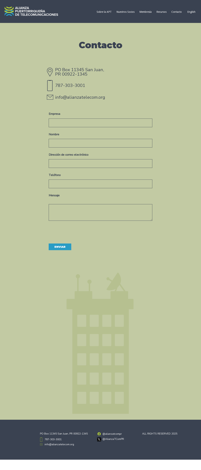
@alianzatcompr (112, 434)
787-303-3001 (70, 85)
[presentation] (77, 231)
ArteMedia (169, 438)
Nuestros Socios (125, 11)
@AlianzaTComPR (113, 439)
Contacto (176, 11)
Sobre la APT (104, 11)
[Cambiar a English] (191, 12)
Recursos (161, 11)
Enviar (60, 246)
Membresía (145, 11)
